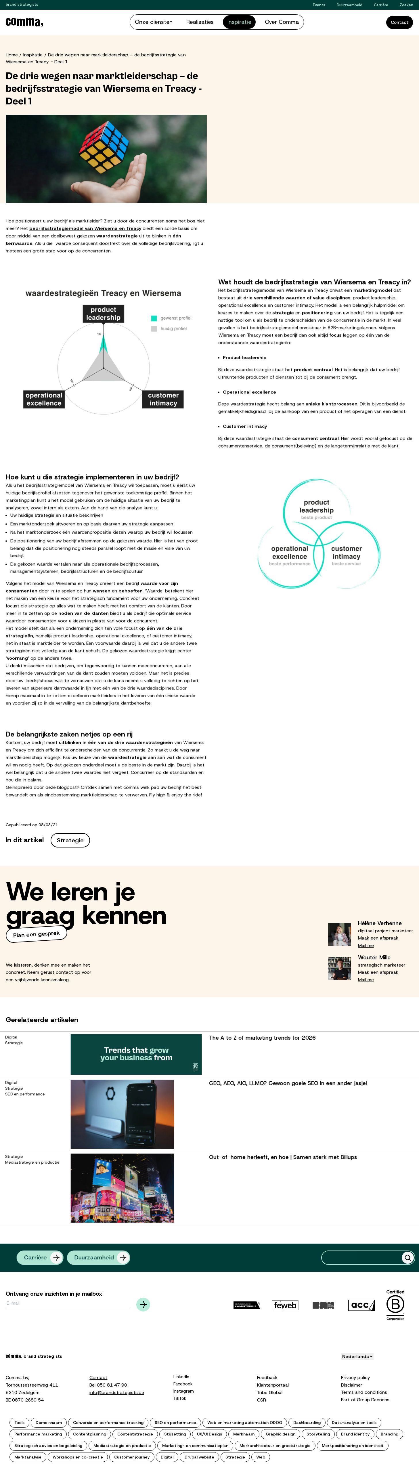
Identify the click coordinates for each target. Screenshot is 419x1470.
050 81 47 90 (112, 1384)
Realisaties (203, 21)
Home (12, 54)
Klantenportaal (273, 1384)
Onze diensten (166, 21)
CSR (261, 1399)
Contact (399, 22)
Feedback (267, 1376)
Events (319, 5)
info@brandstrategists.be (116, 1391)
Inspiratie (234, 21)
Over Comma (268, 21)
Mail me (366, 944)
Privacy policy (355, 1376)
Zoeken (406, 5)
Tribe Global (269, 1391)
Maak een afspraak (378, 937)
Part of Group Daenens (365, 1398)
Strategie (70, 839)
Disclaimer (351, 1384)
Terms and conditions (364, 1391)
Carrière (381, 5)
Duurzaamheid (349, 5)
